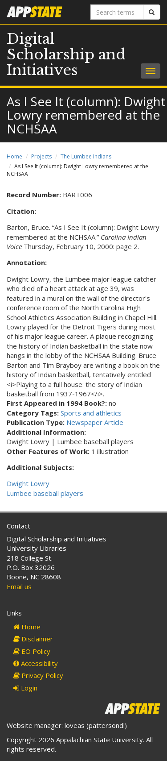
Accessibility (35, 663)
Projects (41, 156)
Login (25, 687)
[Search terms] (117, 12)
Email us (19, 586)
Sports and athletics (91, 412)
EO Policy (31, 651)
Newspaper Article (94, 422)
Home (14, 156)
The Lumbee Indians (86, 156)
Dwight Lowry (28, 483)
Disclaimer (33, 638)
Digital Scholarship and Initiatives (66, 54)
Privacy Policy (38, 675)
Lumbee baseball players (45, 493)
